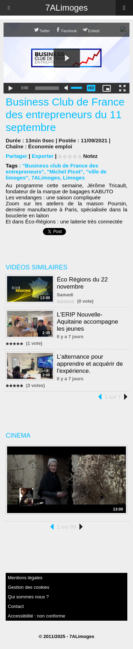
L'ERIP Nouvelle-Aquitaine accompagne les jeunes (87, 321)
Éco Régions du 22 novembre (82, 283)
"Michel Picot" (65, 172)
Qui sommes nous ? (28, 596)
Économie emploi (50, 146)
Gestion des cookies (28, 587)
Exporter (43, 156)
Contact (16, 606)
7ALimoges (66, 7)
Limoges (74, 178)
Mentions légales (25, 577)
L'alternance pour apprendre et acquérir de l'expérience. (90, 363)
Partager (16, 156)
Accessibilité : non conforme (36, 616)
